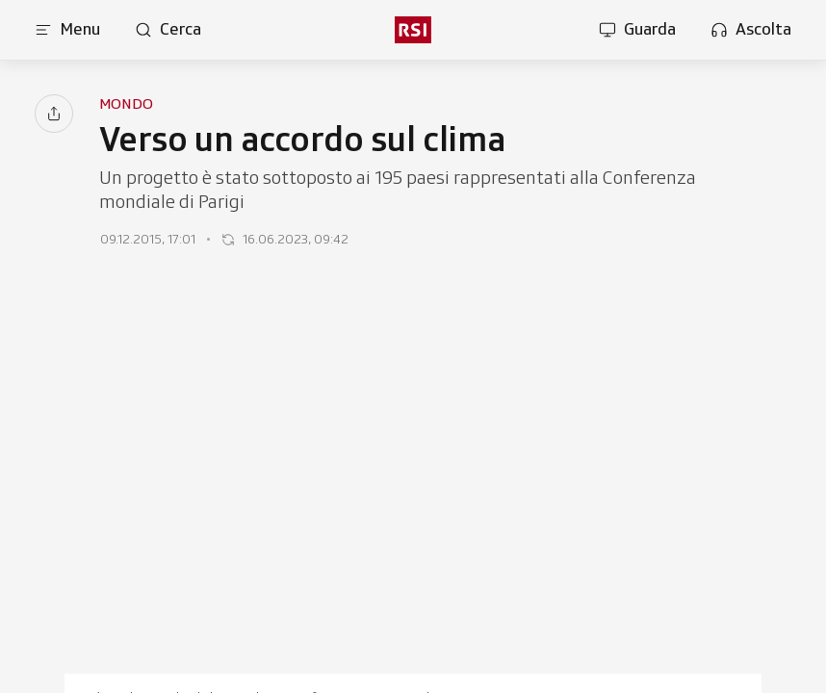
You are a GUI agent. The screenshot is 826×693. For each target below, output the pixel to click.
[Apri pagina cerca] (168, 30)
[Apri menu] (67, 30)
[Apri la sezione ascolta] (751, 30)
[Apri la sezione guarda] (637, 30)
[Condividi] (54, 113)
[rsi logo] (413, 29)
